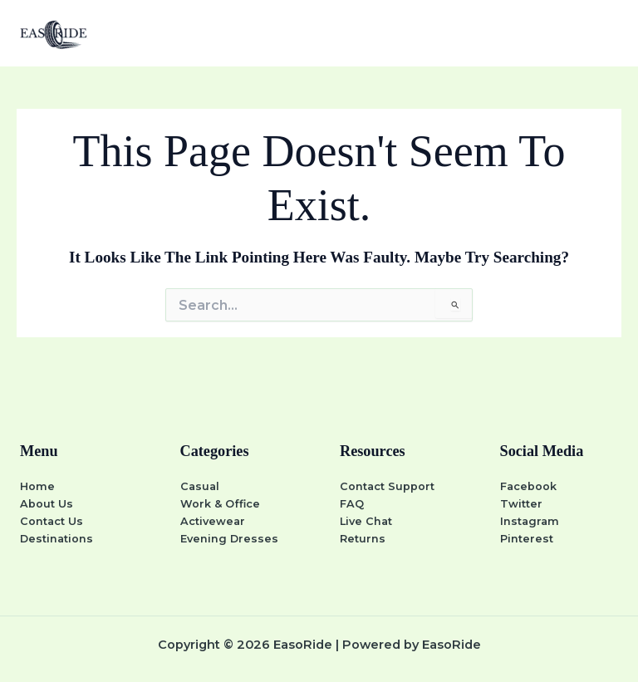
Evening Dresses (229, 538)
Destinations (56, 538)
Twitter (521, 504)
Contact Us (51, 521)
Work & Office (220, 504)
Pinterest (526, 538)
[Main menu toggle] (604, 33)
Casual (199, 486)
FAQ (352, 504)
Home (37, 486)
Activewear (212, 521)
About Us (46, 504)
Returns (362, 538)
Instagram (529, 521)
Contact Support (387, 486)
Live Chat (366, 521)
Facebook (528, 486)
